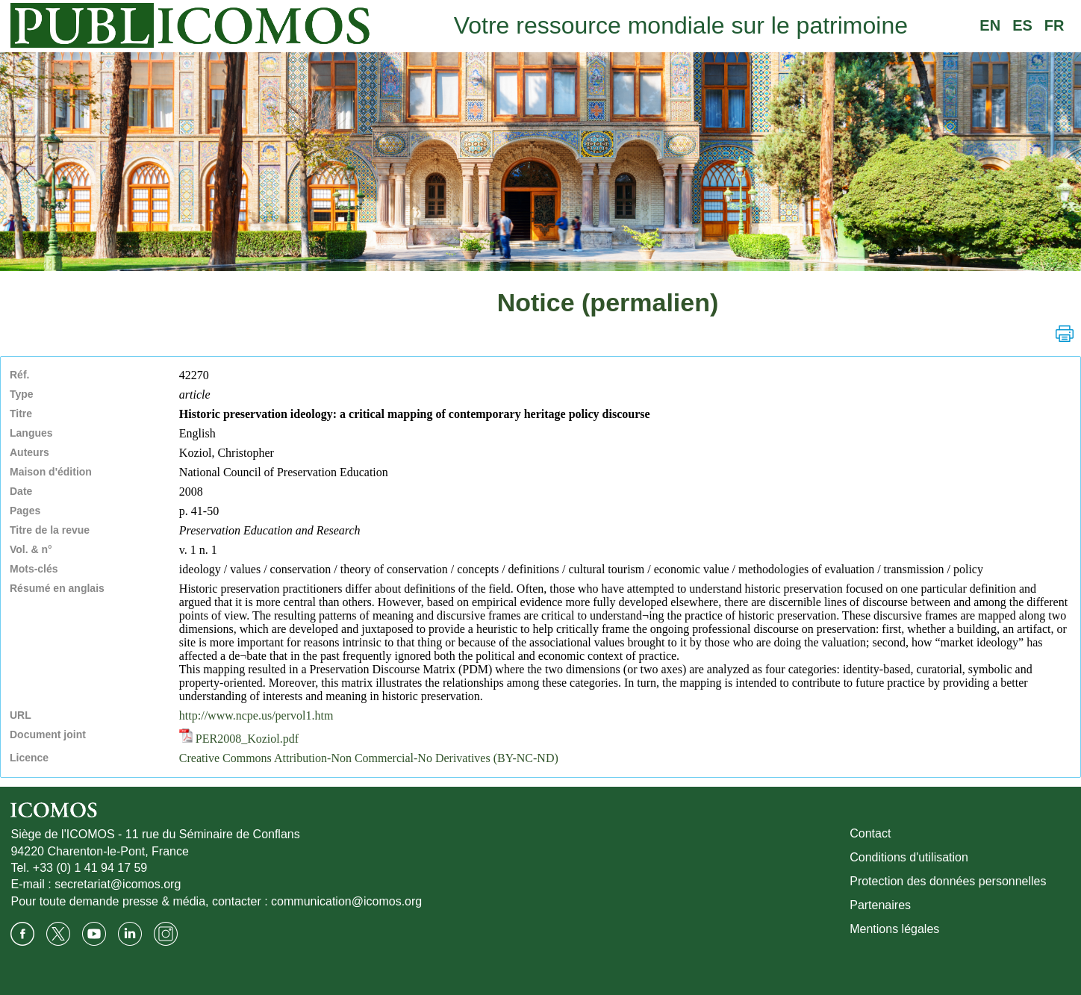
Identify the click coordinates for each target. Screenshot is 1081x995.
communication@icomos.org (346, 901)
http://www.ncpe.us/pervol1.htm (256, 715)
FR (1054, 25)
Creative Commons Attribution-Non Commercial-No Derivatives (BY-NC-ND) (368, 758)
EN (989, 25)
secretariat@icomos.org (117, 884)
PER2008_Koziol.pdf (239, 738)
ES (1022, 25)
